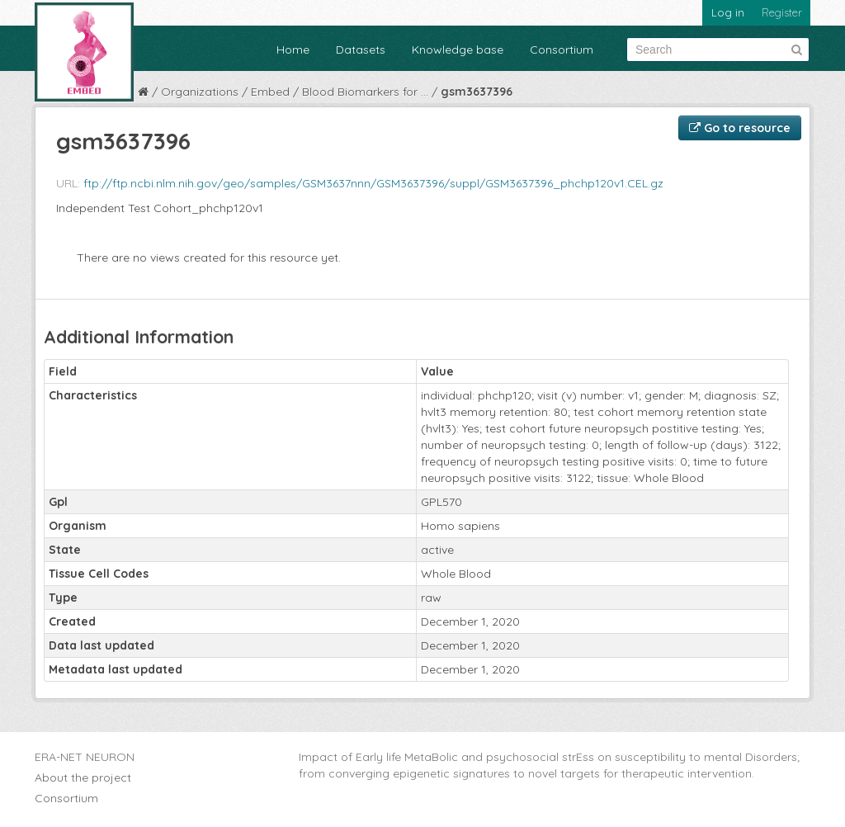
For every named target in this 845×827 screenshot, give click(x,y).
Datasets (360, 49)
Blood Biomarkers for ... (365, 91)
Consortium (561, 49)
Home (292, 49)
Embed (270, 91)
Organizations (199, 91)
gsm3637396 (476, 91)
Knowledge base (457, 49)
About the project (83, 777)
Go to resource (740, 128)
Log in (727, 12)
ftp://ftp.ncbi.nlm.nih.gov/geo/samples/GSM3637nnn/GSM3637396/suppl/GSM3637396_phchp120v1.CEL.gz (373, 183)
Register (782, 12)
